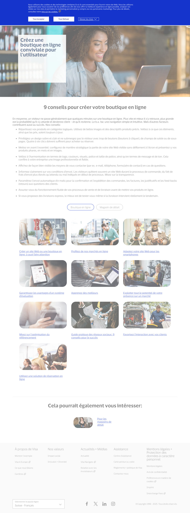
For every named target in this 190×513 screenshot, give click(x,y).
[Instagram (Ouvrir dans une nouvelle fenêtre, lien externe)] (113, 504)
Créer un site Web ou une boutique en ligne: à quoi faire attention (40, 253)
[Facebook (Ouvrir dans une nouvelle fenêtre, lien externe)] (87, 504)
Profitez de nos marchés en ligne (89, 251)
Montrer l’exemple (23, 456)
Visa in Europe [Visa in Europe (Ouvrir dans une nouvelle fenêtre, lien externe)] (21, 462)
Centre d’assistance (123, 456)
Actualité (85, 456)
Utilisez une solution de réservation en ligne (41, 377)
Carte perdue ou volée (124, 461)
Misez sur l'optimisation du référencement (34, 336)
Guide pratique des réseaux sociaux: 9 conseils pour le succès (92, 336)
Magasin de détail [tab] (109, 207)
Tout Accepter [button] (38, 19)
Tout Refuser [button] (63, 19)
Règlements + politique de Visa (128, 467)
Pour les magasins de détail (104, 421)
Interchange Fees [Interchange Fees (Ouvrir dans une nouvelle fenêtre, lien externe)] (155, 493)
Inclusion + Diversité (57, 461)
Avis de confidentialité (157, 472)
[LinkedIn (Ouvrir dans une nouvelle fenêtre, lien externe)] (104, 504)
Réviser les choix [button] (86, 19)
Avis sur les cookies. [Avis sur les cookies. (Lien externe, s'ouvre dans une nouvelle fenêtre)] (50, 11)
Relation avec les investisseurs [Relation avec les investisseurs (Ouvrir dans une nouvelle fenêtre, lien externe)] (88, 469)
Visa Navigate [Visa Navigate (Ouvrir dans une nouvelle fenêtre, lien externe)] (87, 462)
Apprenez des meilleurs (84, 292)
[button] (96, 504)
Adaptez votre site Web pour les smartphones (141, 253)
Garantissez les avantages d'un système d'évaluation (41, 294)
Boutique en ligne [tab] (81, 207)
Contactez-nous (121, 473)
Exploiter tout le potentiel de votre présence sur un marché (142, 294)
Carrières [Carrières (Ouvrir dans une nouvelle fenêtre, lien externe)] (19, 474)
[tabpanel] (95, 302)
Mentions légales (154, 466)
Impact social (54, 456)
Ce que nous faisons (24, 468)
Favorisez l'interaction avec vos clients (145, 334)
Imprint (150, 487)
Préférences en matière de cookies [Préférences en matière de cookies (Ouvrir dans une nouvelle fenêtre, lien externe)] (159, 480)
